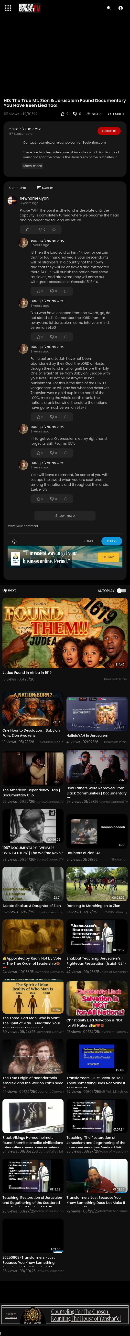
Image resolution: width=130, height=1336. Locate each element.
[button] (121, 8)
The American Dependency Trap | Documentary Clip (31, 793)
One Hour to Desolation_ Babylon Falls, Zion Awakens (31, 733)
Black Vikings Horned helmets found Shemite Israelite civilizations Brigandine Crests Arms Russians (32, 1142)
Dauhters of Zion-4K (83, 852)
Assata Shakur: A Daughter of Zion (31, 905)
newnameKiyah (34, 198)
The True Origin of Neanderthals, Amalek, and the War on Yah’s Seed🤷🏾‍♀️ (33, 1083)
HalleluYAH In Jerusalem (87, 735)
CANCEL (89, 541)
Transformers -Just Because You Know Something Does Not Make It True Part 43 (95, 1083)
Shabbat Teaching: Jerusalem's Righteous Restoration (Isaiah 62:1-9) (96, 963)
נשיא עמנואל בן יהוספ (25, 128)
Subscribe (109, 131)
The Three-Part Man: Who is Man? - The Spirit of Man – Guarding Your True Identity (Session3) (32, 1023)
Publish (112, 541)
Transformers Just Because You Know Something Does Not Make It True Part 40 (95, 1202)
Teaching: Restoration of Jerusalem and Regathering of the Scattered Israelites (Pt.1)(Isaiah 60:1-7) (32, 1202)
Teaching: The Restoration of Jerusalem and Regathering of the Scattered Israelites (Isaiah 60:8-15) (95, 1145)
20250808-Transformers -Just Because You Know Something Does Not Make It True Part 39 (28, 1262)
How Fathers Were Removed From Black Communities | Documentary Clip (96, 793)
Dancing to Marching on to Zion (93, 905)
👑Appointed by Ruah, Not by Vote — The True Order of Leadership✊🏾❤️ (31, 963)
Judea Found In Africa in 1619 (27, 672)
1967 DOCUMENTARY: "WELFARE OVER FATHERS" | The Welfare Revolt (32, 850)
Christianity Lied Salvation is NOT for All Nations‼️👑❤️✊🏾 (94, 1023)
